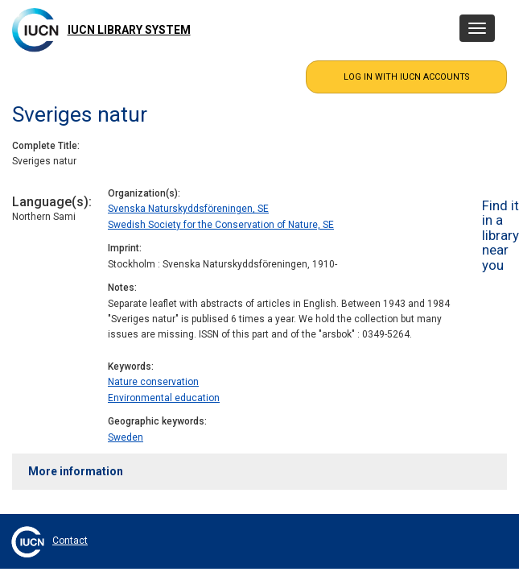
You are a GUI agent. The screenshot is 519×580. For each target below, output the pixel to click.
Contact (70, 540)
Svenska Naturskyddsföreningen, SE (188, 208)
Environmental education (164, 398)
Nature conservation (153, 381)
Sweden (125, 437)
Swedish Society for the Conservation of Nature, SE (221, 224)
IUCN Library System (129, 29)
